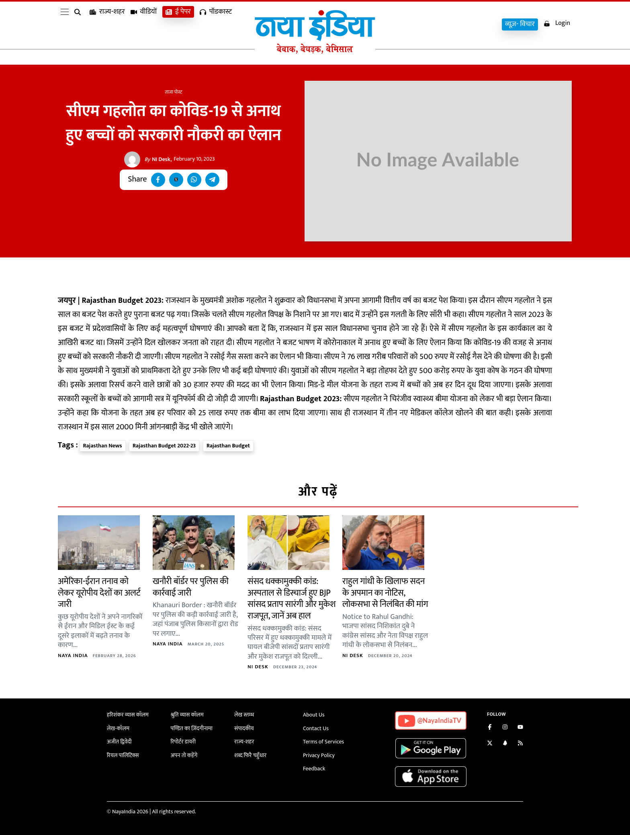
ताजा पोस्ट (173, 92)
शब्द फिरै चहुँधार (250, 755)
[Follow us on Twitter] (490, 744)
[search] (79, 25)
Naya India (73, 655)
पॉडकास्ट (216, 24)
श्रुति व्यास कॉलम (187, 714)
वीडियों (144, 24)
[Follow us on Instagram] (505, 728)
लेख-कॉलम (118, 728)
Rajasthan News (102, 445)
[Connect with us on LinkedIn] (505, 744)
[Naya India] (315, 52)
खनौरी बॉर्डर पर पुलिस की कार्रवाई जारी (191, 587)
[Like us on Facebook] (490, 728)
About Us (314, 714)
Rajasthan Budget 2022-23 (164, 445)
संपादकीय (244, 728)
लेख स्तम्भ (244, 714)
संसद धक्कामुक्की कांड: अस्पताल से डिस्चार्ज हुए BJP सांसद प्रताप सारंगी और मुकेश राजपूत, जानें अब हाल (291, 598)
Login (557, 23)
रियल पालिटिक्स (123, 755)
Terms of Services (323, 741)
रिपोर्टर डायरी (183, 741)
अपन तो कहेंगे (184, 755)
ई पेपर (178, 24)
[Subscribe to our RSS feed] (520, 744)
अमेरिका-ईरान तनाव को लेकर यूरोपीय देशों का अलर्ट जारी (99, 593)
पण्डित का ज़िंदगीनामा (192, 728)
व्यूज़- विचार (520, 24)
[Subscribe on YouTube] (520, 728)
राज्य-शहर (107, 24)
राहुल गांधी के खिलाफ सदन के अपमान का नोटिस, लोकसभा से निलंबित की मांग (385, 593)
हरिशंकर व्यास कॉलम (128, 714)
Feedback (314, 768)
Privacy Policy (319, 755)
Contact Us (316, 728)
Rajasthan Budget (228, 445)
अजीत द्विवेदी (119, 741)
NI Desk (157, 159)
